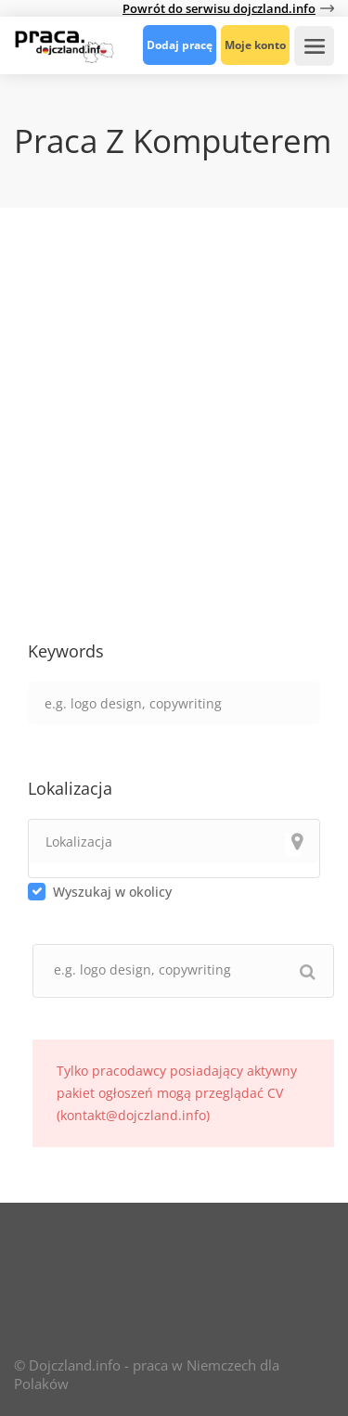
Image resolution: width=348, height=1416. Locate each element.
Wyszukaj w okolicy (112, 891)
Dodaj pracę (180, 45)
